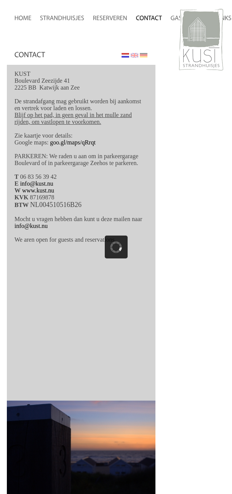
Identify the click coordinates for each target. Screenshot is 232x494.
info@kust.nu (36, 183)
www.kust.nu (38, 190)
